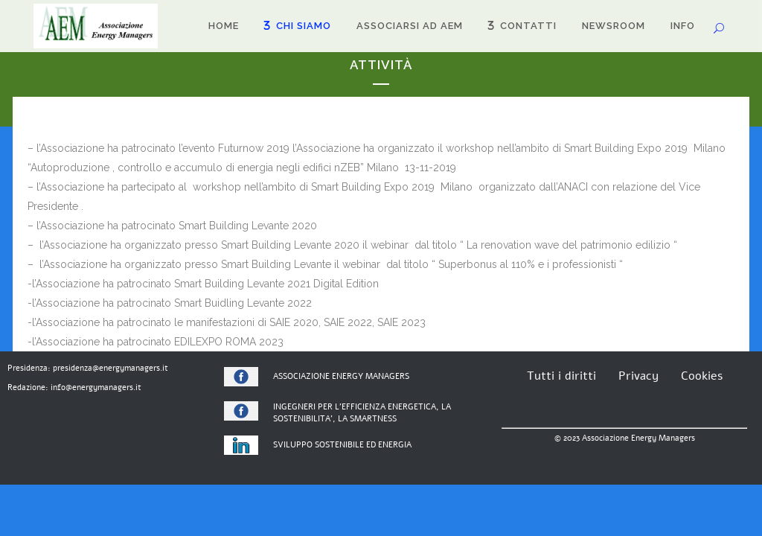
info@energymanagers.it (96, 387)
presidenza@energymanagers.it (110, 368)
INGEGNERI (294, 406)
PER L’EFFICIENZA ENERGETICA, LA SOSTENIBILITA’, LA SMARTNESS (362, 413)
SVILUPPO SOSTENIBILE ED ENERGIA (342, 444)
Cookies (702, 376)
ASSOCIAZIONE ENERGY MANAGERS (341, 376)
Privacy (638, 376)
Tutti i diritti (561, 376)
